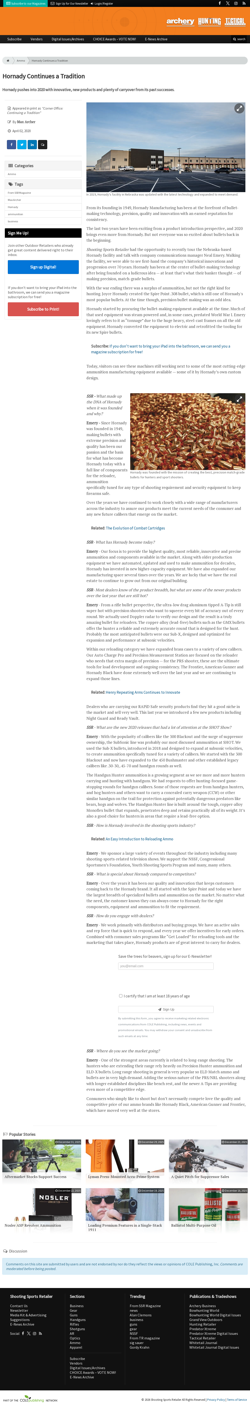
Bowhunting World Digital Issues (215, 1315)
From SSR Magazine (19, 192)
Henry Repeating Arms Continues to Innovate (143, 692)
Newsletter (19, 1310)
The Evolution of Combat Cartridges (135, 528)
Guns (74, 1315)
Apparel (76, 1347)
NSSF (134, 1333)
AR (72, 1333)
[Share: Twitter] (21, 144)
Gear (73, 1310)
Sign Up (165, 1009)
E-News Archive (156, 39)
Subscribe (14, 39)
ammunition (15, 214)
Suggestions (20, 1319)
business (13, 221)
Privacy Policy (216, 1400)
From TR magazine (145, 1338)
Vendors (37, 39)
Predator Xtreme (202, 1329)
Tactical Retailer (202, 1338)
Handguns (78, 1319)
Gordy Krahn (139, 1347)
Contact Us (19, 1305)
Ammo (21, 60)
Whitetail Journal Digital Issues (214, 1347)
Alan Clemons (141, 1315)
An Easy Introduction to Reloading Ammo (139, 839)
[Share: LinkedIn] (32, 144)
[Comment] (42, 144)
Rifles (74, 1324)
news (134, 1310)
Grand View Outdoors (205, 1319)
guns (133, 1324)
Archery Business (202, 1305)
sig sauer (137, 1342)
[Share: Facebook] (11, 144)
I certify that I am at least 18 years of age (154, 996)
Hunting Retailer (202, 1324)
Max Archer (14, 200)
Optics (75, 1338)
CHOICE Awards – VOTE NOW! (114, 39)
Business (77, 1305)
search (238, 39)
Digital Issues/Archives (68, 39)
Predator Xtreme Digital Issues (213, 1333)
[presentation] (166, 981)
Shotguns (77, 1329)
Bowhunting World (204, 1310)
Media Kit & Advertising (28, 1315)
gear (133, 1329)
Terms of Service (237, 1400)
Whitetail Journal (203, 1342)
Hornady (13, 207)
